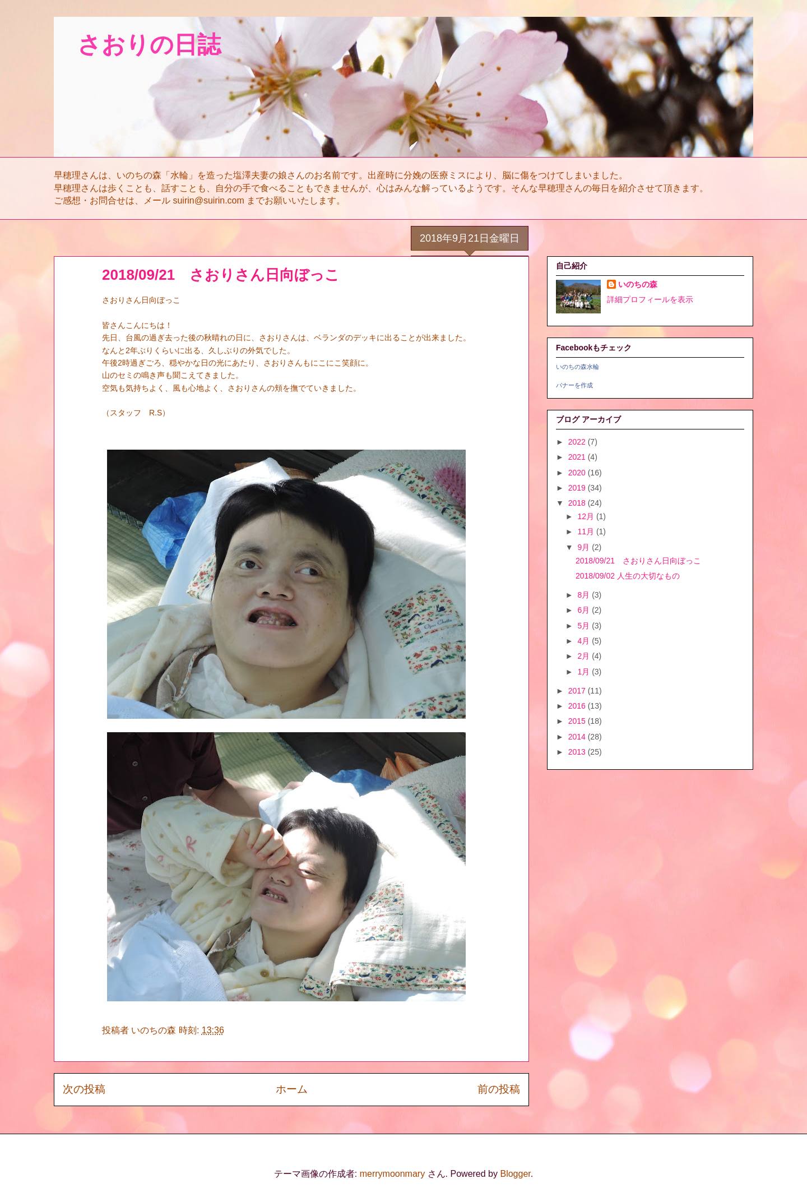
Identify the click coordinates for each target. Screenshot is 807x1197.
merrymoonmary (392, 1173)
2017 (578, 690)
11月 (586, 531)
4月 (584, 640)
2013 (578, 751)
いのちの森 (637, 284)
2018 (578, 502)
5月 (584, 625)
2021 (578, 456)
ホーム (292, 1089)
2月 (584, 655)
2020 (578, 472)
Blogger (515, 1173)
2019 (578, 487)
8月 (584, 594)
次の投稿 (84, 1089)
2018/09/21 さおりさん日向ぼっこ (638, 560)
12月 (586, 516)
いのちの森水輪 (577, 366)
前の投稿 (498, 1089)
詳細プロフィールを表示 (650, 299)
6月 (584, 610)
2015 (578, 721)
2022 (578, 441)
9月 (584, 547)
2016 (578, 705)
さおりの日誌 (137, 44)
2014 (578, 736)
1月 (584, 671)
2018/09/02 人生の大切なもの (628, 575)
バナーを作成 (574, 385)
